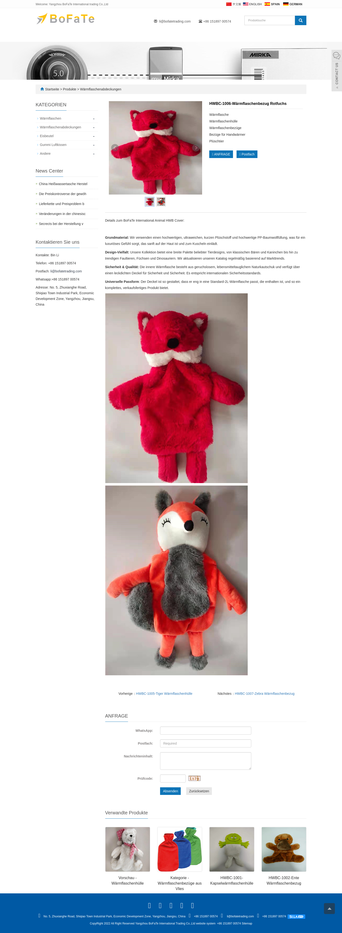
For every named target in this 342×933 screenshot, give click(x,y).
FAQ (160, 36)
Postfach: (145, 743)
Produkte (104, 36)
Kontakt (231, 36)
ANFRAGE (221, 154)
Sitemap (247, 923)
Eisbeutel (47, 136)
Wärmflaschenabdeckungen (100, 89)
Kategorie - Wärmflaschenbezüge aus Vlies (180, 883)
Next (196, 148)
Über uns (77, 36)
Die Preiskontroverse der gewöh (62, 194)
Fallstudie (205, 36)
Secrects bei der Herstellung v (61, 224)
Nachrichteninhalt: (138, 756)
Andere (45, 153)
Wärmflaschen (50, 118)
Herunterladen (262, 36)
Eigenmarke (134, 36)
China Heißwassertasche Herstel (63, 184)
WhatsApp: (144, 730)
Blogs (180, 36)
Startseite (50, 36)
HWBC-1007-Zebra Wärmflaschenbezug (264, 693)
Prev (115, 148)
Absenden (170, 791)
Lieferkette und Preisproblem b (61, 204)
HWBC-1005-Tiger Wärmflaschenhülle (164, 693)
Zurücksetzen (199, 791)
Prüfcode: (145, 778)
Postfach (247, 154)
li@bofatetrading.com (175, 21)
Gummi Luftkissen (53, 145)
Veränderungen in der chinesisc (62, 214)
